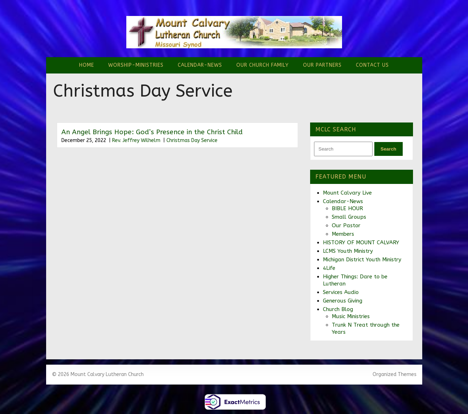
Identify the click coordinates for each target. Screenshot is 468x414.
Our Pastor (346, 225)
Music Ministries (351, 316)
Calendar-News (200, 65)
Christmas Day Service (192, 140)
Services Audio (341, 292)
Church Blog (338, 309)
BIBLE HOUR (347, 208)
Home (86, 65)
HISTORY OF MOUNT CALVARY (361, 242)
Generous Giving (342, 301)
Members (343, 234)
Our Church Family (262, 65)
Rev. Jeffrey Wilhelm (136, 140)
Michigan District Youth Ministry (362, 259)
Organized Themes (395, 374)
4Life (329, 268)
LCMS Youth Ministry (348, 251)
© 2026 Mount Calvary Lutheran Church (98, 374)
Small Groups (349, 217)
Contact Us (372, 65)
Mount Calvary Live (347, 193)
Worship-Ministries (136, 65)
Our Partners (322, 65)
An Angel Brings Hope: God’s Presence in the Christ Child (152, 132)
